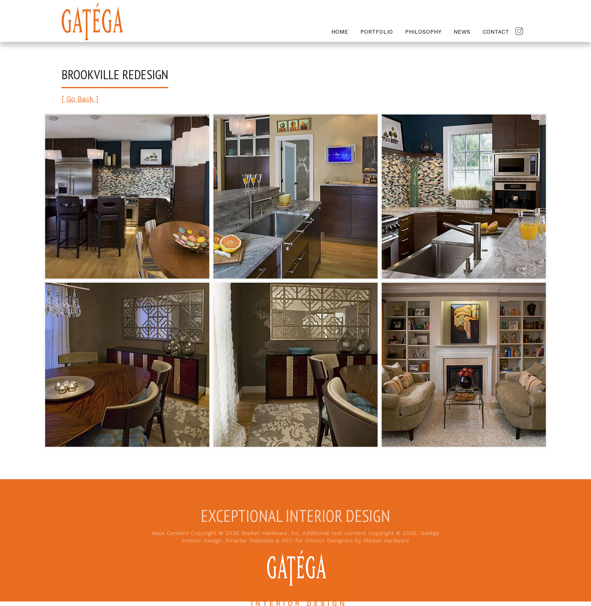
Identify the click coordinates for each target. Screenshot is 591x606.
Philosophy (423, 31)
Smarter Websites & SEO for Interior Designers (289, 540)
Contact (496, 31)
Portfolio (376, 31)
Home (339, 31)
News (462, 31)
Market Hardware (386, 540)
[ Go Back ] (80, 99)
